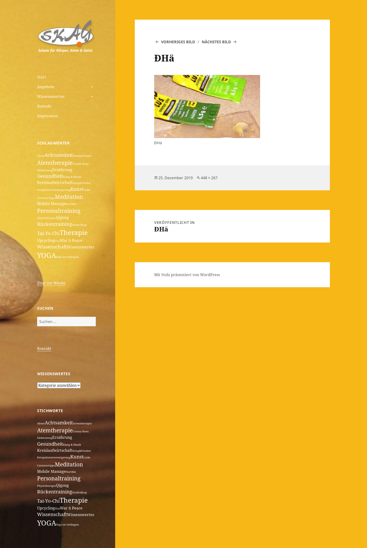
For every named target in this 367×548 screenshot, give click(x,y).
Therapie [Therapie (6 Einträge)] (74, 232)
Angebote (45, 86)
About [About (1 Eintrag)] (41, 155)
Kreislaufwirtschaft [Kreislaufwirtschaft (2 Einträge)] (54, 182)
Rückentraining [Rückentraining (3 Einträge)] (54, 224)
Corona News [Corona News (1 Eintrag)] (81, 163)
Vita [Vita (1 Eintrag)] (57, 241)
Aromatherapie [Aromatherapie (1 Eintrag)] (82, 155)
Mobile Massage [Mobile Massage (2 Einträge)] (51, 203)
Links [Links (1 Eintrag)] (86, 189)
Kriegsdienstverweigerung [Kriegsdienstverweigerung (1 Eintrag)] (53, 189)
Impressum (47, 115)
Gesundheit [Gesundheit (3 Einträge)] (50, 176)
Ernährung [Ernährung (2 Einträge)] (62, 169)
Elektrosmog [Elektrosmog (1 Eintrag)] (44, 170)
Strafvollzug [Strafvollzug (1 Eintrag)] (79, 224)
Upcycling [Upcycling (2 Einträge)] (46, 240)
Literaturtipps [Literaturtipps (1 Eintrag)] (46, 198)
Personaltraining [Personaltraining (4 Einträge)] (58, 210)
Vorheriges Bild (178, 41)
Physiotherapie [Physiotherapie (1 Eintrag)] (46, 218)
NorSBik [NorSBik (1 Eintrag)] (71, 204)
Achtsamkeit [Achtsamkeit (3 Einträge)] (59, 155)
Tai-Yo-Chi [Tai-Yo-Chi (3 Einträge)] (48, 233)
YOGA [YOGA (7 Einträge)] (46, 255)
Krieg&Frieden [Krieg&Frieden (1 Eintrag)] (81, 183)
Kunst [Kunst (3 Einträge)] (76, 189)
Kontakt (44, 106)
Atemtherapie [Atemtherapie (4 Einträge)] (55, 162)
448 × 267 (209, 177)
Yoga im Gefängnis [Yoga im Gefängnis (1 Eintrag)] (67, 257)
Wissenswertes (50, 96)
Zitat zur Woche (51, 283)
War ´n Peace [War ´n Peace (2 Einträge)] (71, 240)
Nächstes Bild (216, 41)
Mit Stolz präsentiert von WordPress (187, 274)
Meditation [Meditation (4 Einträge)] (69, 196)
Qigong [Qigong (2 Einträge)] (62, 217)
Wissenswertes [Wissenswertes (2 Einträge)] (80, 247)
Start (41, 77)
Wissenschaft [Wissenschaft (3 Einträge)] (52, 247)
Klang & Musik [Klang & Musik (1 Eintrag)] (72, 176)
